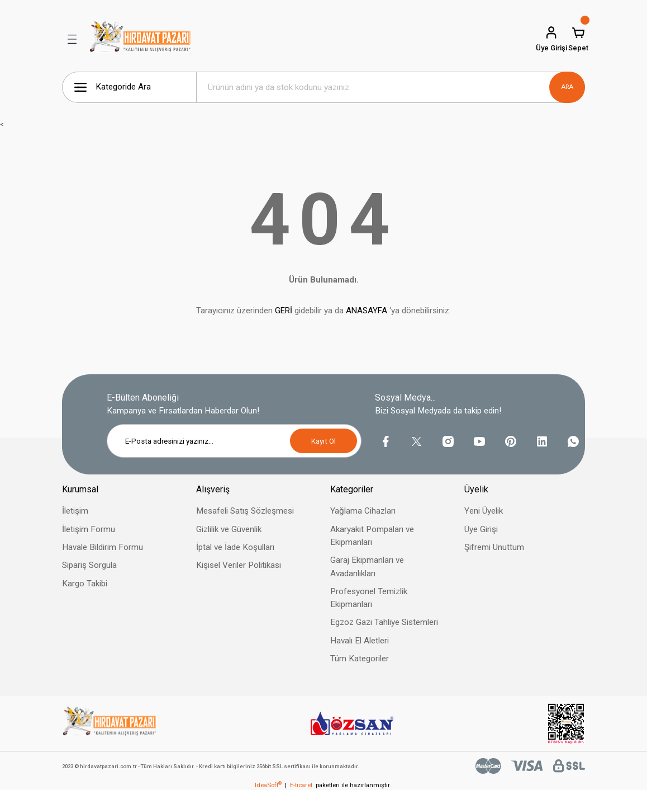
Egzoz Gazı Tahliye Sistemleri (384, 622)
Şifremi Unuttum (494, 547)
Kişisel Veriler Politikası (238, 565)
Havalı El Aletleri (359, 641)
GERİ (283, 310)
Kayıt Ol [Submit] (323, 441)
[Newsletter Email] (234, 441)
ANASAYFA (366, 310)
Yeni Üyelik (483, 511)
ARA (567, 87)
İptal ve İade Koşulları (235, 547)
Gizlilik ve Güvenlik (228, 529)
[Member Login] (551, 39)
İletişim (75, 511)
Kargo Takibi (84, 584)
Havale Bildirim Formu (102, 547)
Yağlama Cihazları (363, 511)
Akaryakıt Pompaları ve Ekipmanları (372, 535)
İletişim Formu (88, 529)
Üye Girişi (481, 529)
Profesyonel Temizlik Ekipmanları (368, 597)
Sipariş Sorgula (89, 565)
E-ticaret (301, 785)
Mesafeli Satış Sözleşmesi (245, 511)
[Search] (390, 87)
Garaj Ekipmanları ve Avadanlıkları (367, 566)
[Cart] (578, 39)
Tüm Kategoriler (359, 658)
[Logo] (140, 39)
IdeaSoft (268, 785)
